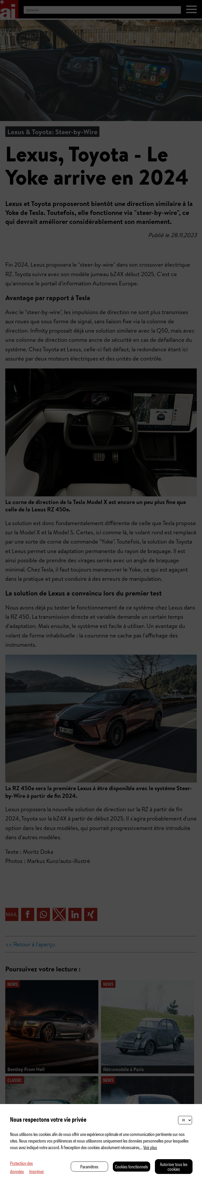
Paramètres (89, 1166)
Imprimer (36, 1171)
